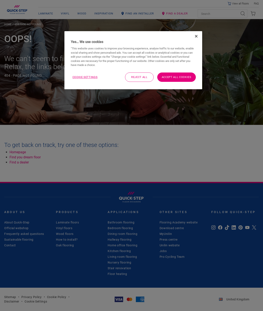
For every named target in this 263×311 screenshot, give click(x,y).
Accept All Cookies (176, 77)
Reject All (139, 77)
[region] (133, 60)
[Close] (196, 36)
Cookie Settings (85, 77)
